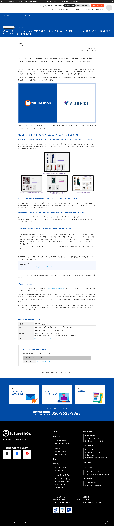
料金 (60, 9)
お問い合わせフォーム (43, 361)
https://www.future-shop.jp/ (56, 288)
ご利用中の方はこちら (82, 5)
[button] (112, 1)
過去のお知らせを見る (48, 372)
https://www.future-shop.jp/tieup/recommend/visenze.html (37, 267)
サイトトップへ (65, 372)
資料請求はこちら (98, 6)
